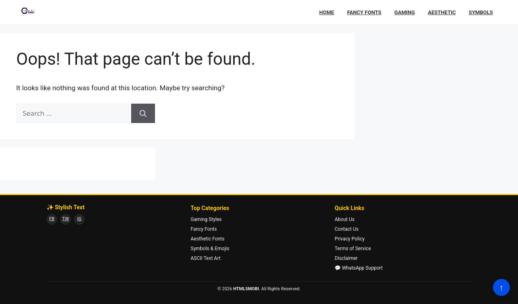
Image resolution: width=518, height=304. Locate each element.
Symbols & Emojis (210, 248)
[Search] (143, 113)
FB (52, 218)
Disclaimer (346, 258)
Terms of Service (353, 248)
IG (79, 218)
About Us (345, 219)
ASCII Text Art (206, 258)
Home (326, 12)
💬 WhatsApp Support (359, 268)
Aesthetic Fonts (207, 239)
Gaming (404, 12)
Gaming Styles (206, 219)
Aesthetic (442, 12)
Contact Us (347, 229)
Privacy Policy (350, 239)
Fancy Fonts (364, 12)
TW (65, 218)
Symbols (481, 12)
